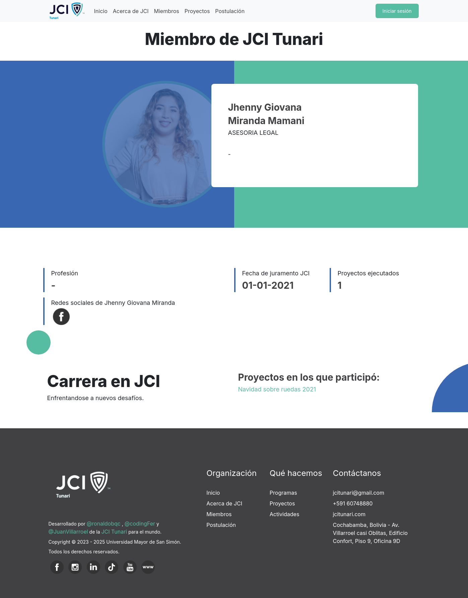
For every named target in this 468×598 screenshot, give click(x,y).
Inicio (101, 11)
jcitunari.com (349, 514)
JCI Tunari (114, 531)
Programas (283, 492)
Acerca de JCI (131, 11)
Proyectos (197, 11)
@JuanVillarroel (68, 531)
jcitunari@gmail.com (358, 492)
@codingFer (140, 523)
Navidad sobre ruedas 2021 (277, 389)
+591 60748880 (353, 503)
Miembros (166, 11)
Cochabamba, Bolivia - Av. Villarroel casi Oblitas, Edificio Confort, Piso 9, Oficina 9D (370, 533)
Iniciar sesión (397, 11)
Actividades (284, 514)
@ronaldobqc (104, 523)
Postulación (230, 11)
